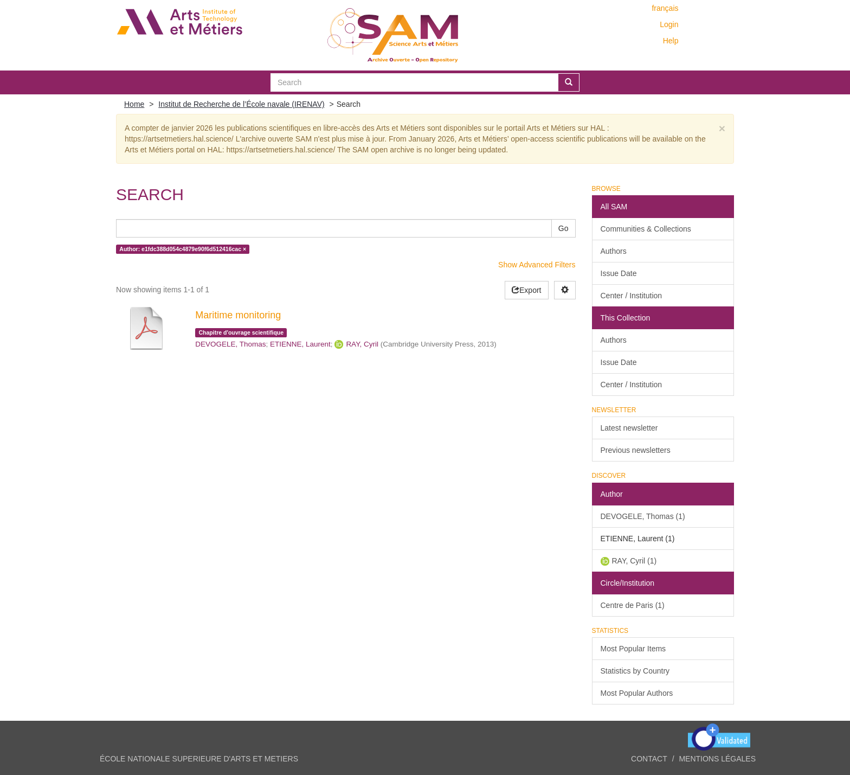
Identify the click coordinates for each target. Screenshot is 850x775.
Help (671, 40)
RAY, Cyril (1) (634, 560)
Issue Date (619, 273)
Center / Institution (631, 295)
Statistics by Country (635, 671)
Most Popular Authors (637, 693)
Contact (649, 758)
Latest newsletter (629, 428)
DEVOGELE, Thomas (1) (643, 516)
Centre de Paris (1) (633, 605)
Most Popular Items (633, 648)
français (665, 8)
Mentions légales (717, 758)
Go (563, 228)
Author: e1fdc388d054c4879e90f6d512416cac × (182, 249)
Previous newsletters (636, 450)
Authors (614, 251)
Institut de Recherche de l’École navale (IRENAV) (241, 104)
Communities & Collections (646, 229)
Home (134, 104)
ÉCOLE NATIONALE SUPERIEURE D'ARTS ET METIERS (199, 758)
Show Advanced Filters (536, 264)
